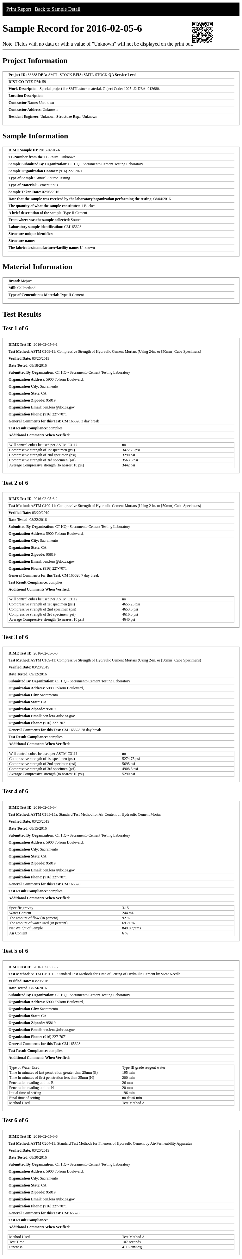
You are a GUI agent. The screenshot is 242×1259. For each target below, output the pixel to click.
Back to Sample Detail (57, 9)
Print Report (18, 9)
